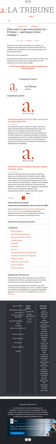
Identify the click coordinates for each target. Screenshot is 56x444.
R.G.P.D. (29, 322)
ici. (40, 282)
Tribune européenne (18, 347)
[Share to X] (21, 73)
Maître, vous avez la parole (20, 262)
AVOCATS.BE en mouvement (20, 234)
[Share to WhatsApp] (24, 73)
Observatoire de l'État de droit (21, 237)
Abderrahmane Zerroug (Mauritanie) (44, 364)
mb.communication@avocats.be (31, 416)
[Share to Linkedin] (28, 73)
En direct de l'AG (19, 312)
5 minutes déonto (16, 240)
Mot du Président (16, 231)
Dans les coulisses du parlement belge (24, 253)
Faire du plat (44, 390)
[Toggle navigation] (8, 20)
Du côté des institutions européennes (23, 256)
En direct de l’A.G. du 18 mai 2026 (44, 386)
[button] (35, 73)
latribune (29, 40)
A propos (18, 351)
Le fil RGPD (14, 246)
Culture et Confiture (17, 265)
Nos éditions (18, 343)
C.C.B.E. (29, 319)
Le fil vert (14, 249)
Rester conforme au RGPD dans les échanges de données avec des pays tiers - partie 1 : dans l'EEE (44, 375)
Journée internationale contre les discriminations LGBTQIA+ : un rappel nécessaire (45, 326)
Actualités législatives (15, 321)
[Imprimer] (38, 73)
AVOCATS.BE (29, 311)
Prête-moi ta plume (17, 268)
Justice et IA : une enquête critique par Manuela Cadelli (44, 337)
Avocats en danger (17, 259)
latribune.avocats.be (23, 412)
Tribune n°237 (22, 26)
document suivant (19, 292)
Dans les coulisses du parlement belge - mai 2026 (44, 314)
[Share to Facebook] (17, 73)
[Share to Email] (31, 73)
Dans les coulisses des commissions (18, 316)
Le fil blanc (34, 26)
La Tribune (30, 10)
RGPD (18, 323)
